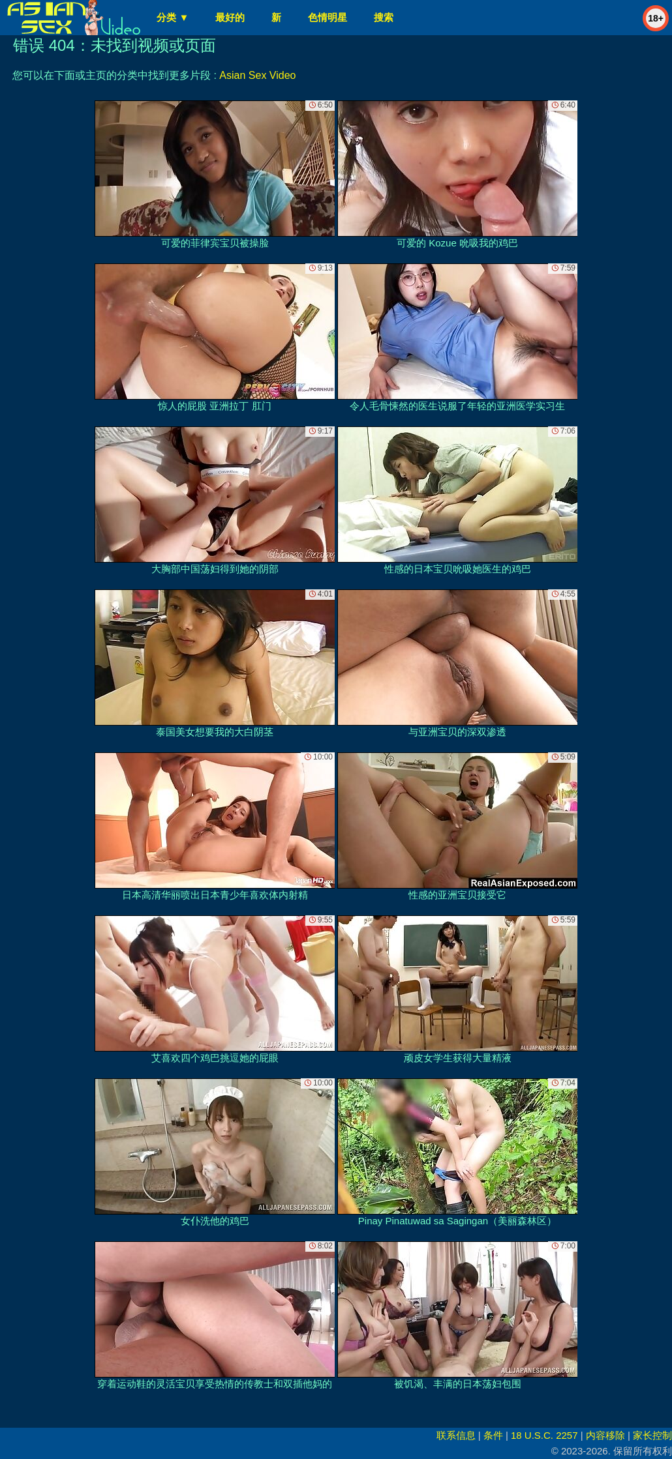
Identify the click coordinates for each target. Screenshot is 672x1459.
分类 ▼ (173, 17)
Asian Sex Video (257, 75)
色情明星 (327, 17)
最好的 (230, 17)
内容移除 (605, 1435)
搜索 (383, 17)
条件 (493, 1435)
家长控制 (652, 1435)
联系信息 (456, 1435)
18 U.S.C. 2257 (544, 1435)
